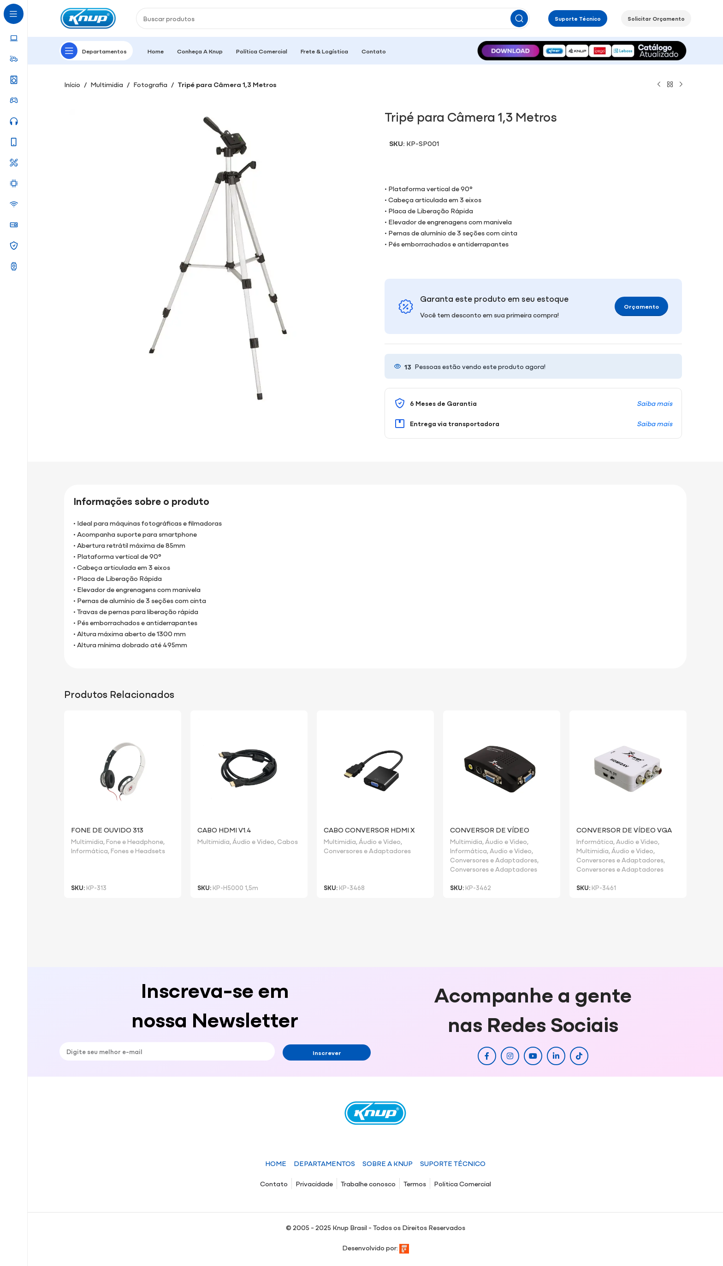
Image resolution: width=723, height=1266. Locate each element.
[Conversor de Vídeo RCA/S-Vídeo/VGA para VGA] (501, 769)
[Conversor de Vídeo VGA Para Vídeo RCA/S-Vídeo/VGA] (628, 769)
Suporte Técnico (578, 18)
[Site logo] (88, 17)
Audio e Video (511, 850)
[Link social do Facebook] (487, 1056)
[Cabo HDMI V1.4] (249, 769)
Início (72, 84)
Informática (89, 850)
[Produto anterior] (658, 84)
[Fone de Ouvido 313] (122, 769)
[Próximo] (681, 84)
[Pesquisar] (333, 18)
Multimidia (106, 84)
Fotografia (150, 84)
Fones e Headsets (138, 850)
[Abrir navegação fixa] (96, 50)
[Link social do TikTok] (579, 1056)
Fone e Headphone (134, 841)
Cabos (287, 841)
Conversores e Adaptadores (367, 850)
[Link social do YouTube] (533, 1056)
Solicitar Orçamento (656, 18)
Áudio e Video (253, 841)
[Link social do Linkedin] (556, 1056)
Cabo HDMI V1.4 (224, 829)
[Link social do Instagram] (510, 1056)
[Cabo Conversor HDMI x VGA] (375, 769)
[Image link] (582, 49)
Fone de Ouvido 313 (107, 829)
